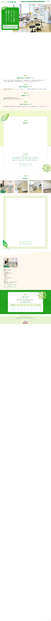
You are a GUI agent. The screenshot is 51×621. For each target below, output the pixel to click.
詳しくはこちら (25, 164)
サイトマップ (29, 315)
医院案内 (27, 2)
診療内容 (30, 2)
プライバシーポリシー (23, 315)
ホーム (24, 2)
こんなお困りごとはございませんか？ (38, 2)
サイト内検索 (47, 2)
